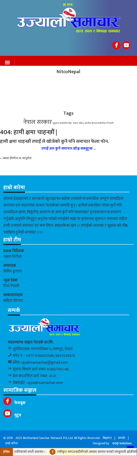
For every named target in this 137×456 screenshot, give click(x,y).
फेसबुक (19, 403)
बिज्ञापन (107, 438)
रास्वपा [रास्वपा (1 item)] (75, 123)
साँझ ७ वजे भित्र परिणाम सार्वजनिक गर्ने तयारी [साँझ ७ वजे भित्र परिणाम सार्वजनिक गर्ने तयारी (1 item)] (96, 123)
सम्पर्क (121, 438)
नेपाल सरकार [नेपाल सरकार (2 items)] (37, 122)
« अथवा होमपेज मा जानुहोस (15, 158)
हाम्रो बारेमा (11, 443)
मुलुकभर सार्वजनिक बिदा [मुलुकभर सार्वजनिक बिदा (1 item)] (62, 123)
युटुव (17, 415)
